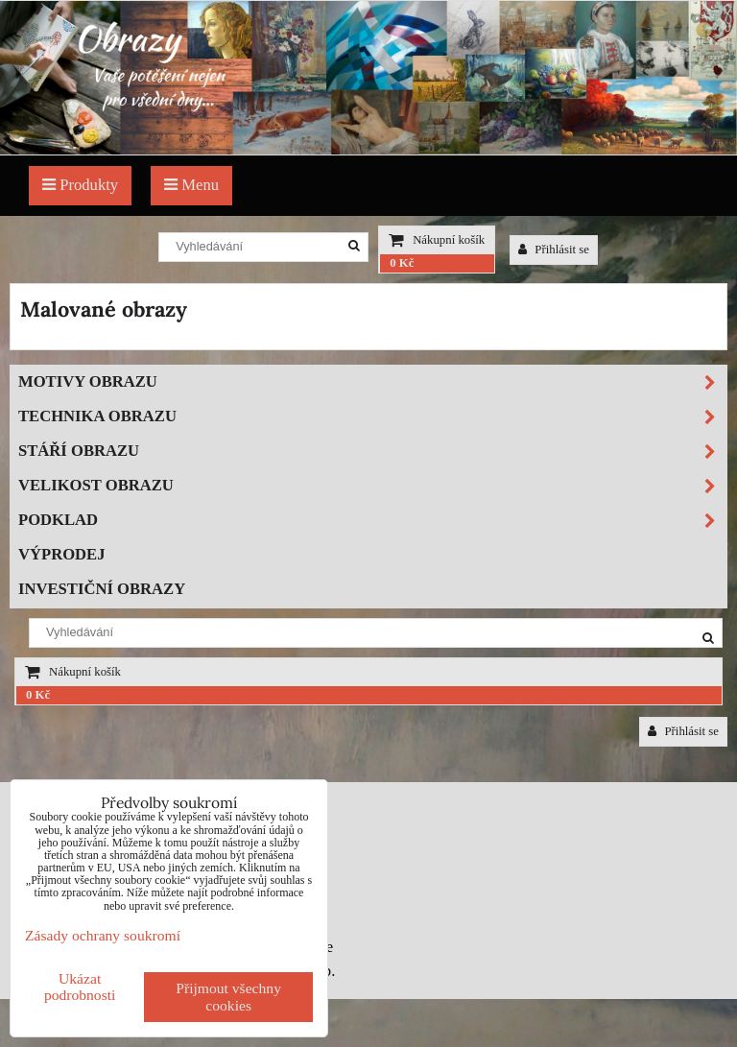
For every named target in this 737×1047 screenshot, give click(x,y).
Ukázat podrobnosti (80, 986)
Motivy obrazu (372, 382)
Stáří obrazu (372, 451)
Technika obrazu (372, 417)
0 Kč (402, 263)
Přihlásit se (553, 249)
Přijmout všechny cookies (228, 996)
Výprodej (62, 554)
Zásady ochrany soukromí (102, 935)
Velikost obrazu (372, 486)
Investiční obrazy (101, 589)
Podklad (372, 520)
